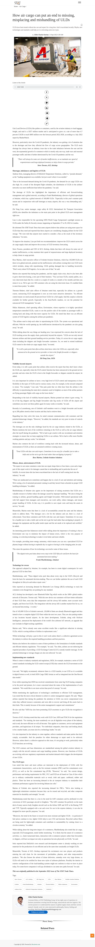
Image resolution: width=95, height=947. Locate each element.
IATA (49, 879)
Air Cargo (22, 6)
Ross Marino (58, 879)
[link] (47, 124)
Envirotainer (74, 884)
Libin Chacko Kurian (35, 897)
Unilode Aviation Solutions (72, 879)
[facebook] (47, 92)
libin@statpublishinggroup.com (51, 909)
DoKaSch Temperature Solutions (34, 889)
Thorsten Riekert (50, 884)
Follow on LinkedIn (37, 912)
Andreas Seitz (18, 889)
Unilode (17, 884)
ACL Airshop (29, 879)
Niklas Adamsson (62, 884)
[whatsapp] (47, 103)
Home (16, 6)
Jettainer (39, 884)
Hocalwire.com (36, 944)
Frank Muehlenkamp (28, 884)
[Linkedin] (47, 108)
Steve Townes (18, 879)
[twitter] (47, 97)
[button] (47, 25)
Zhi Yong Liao (40, 879)
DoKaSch (48, 889)
